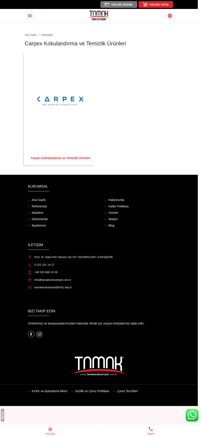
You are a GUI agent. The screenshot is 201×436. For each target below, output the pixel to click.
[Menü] (30, 16)
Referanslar (39, 206)
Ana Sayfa (39, 200)
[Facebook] (31, 334)
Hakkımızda (116, 200)
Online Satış (159, 4)
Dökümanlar (40, 219)
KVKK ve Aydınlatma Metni (49, 391)
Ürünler (113, 212)
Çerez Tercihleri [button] (127, 391)
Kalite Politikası (118, 206)
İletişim (113, 219)
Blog (111, 225)
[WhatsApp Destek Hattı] (192, 415)
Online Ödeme (122, 4)
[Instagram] (39, 334)
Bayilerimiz (39, 225)
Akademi (37, 212)
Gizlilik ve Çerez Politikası (92, 391)
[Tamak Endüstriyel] (99, 16)
